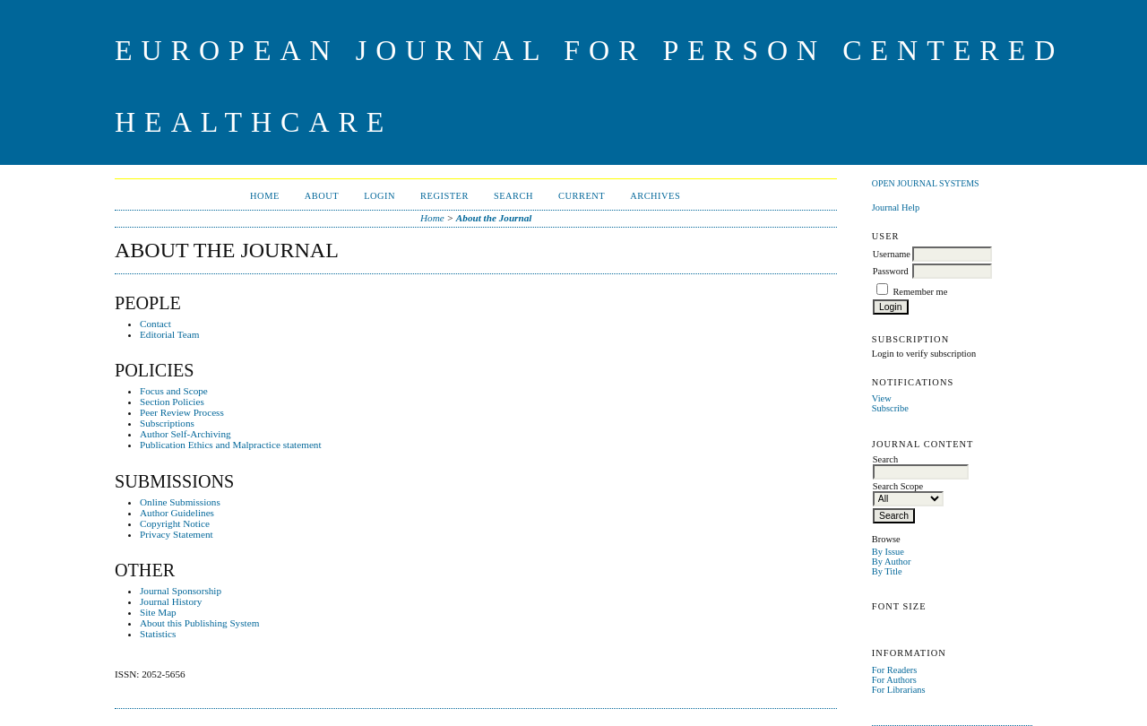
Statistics (158, 633)
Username (891, 254)
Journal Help (895, 207)
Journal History (171, 601)
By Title (887, 571)
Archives (655, 196)
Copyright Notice (175, 523)
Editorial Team (169, 334)
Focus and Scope (174, 390)
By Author (891, 561)
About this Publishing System (199, 623)
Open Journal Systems (925, 183)
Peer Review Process (182, 412)
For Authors (894, 680)
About (322, 196)
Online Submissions (180, 502)
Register (444, 196)
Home (265, 196)
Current (581, 196)
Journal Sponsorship (180, 590)
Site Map (158, 612)
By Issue (888, 552)
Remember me (920, 292)
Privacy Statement (176, 534)
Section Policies (172, 401)
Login (379, 196)
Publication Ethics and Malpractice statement (231, 444)
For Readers (895, 670)
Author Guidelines (177, 512)
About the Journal (494, 217)
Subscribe (890, 408)
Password (891, 271)
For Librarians (899, 690)
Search (513, 196)
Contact (155, 323)
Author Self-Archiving (185, 433)
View (882, 398)
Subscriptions (167, 423)
